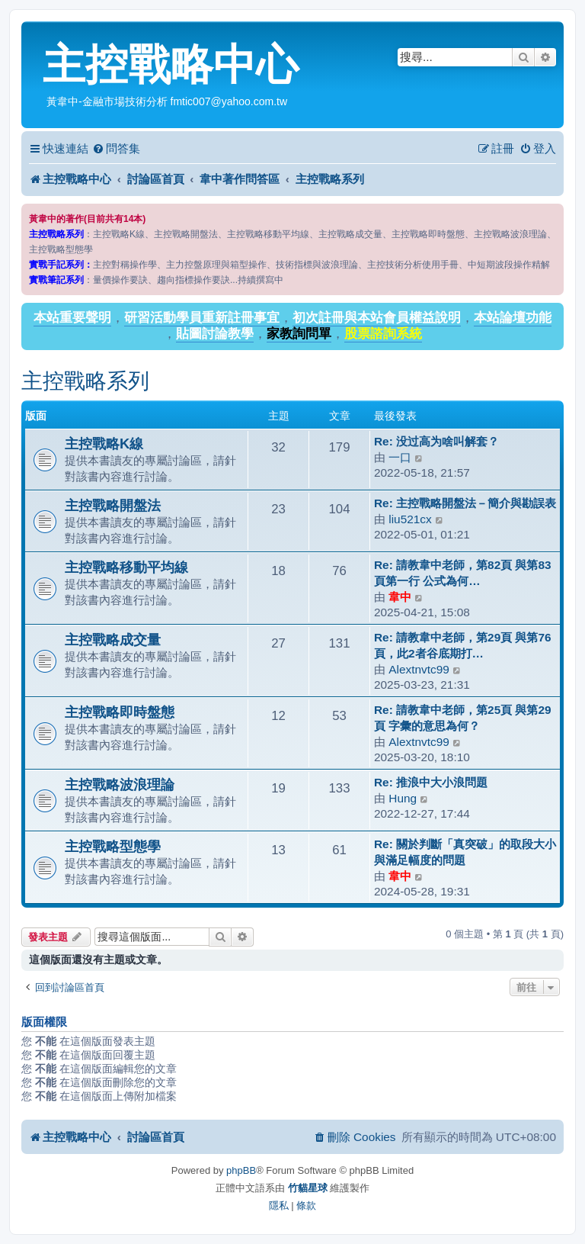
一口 (399, 457)
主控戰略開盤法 (113, 505)
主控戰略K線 (104, 444)
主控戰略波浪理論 (119, 784)
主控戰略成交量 (113, 640)
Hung (402, 798)
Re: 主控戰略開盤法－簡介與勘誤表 (465, 503)
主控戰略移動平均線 (126, 567)
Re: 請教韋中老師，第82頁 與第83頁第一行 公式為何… (462, 572)
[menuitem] (116, 149)
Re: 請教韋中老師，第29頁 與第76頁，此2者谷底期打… (462, 645)
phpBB (241, 1170)
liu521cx (409, 519)
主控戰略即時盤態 (119, 712)
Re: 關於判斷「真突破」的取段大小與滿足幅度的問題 (465, 851)
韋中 (399, 596)
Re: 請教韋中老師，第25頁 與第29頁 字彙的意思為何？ (462, 717)
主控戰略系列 (85, 381)
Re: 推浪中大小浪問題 (431, 782)
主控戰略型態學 (113, 846)
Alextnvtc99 (418, 669)
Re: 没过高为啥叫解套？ (436, 441)
